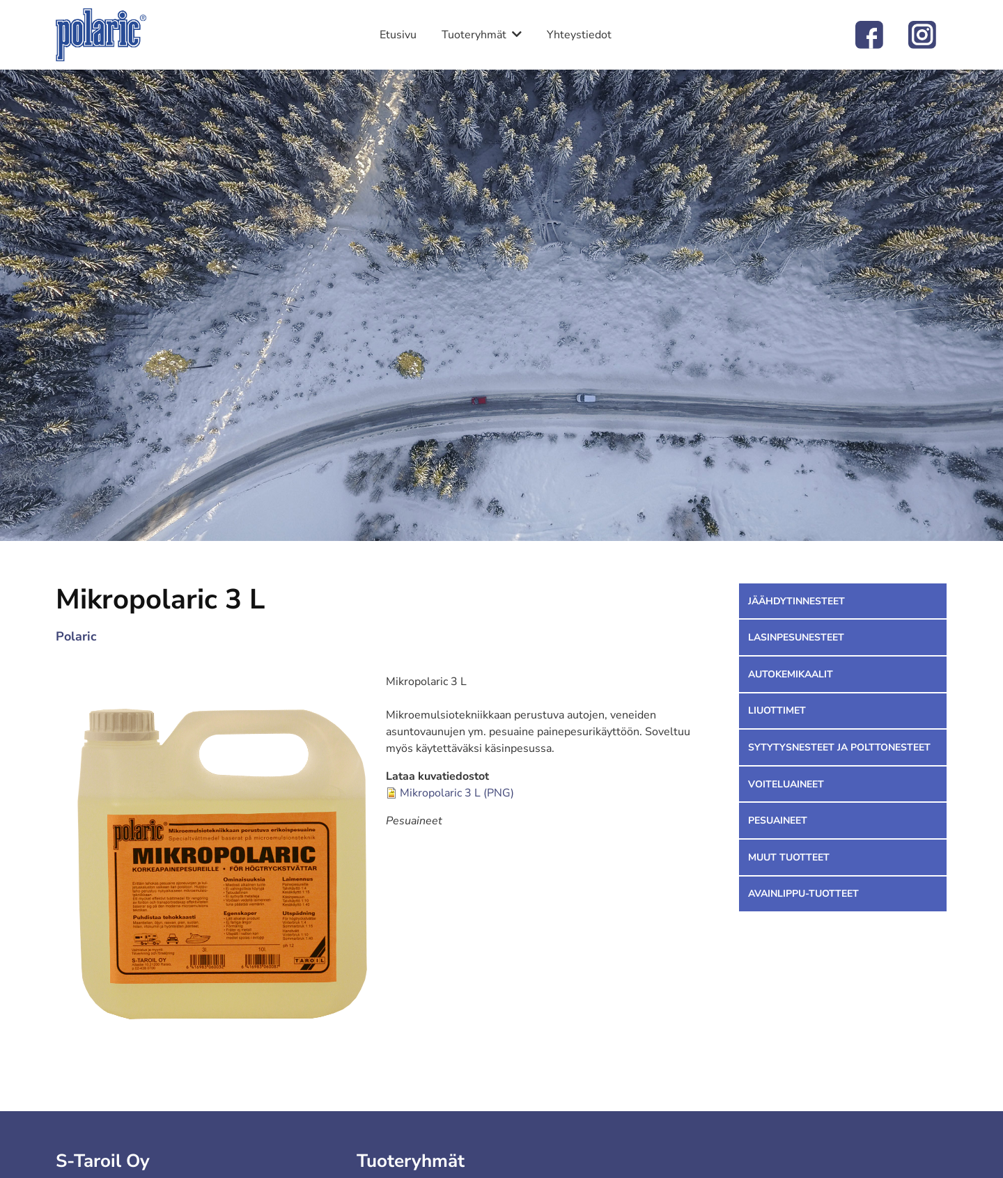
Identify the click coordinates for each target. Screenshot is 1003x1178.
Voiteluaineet (786, 784)
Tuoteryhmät (474, 34)
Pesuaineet (777, 820)
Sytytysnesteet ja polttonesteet (839, 747)
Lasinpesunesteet (796, 637)
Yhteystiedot (579, 34)
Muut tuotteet (789, 857)
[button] (221, 862)
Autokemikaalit (790, 674)
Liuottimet (777, 710)
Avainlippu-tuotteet (803, 893)
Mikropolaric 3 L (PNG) (457, 793)
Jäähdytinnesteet (796, 601)
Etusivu (398, 34)
